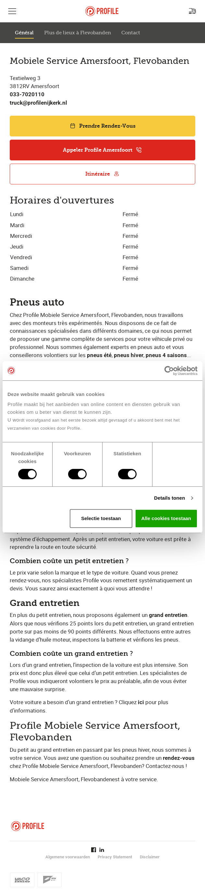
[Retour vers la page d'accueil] (102, 11)
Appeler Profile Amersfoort (102, 150)
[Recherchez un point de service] (192, 11)
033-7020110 (27, 94)
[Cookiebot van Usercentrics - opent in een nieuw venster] (169, 371)
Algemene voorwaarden (67, 856)
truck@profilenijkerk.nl (38, 103)
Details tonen (169, 498)
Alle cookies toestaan (166, 518)
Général (24, 33)
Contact (130, 33)
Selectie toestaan (101, 518)
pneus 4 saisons (166, 355)
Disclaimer (150, 856)
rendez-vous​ (179, 758)
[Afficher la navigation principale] (12, 11)
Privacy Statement (115, 856)
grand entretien (168, 615)
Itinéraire (102, 174)
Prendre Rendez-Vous (102, 126)
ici (141, 702)
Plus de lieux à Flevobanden (77, 33)
